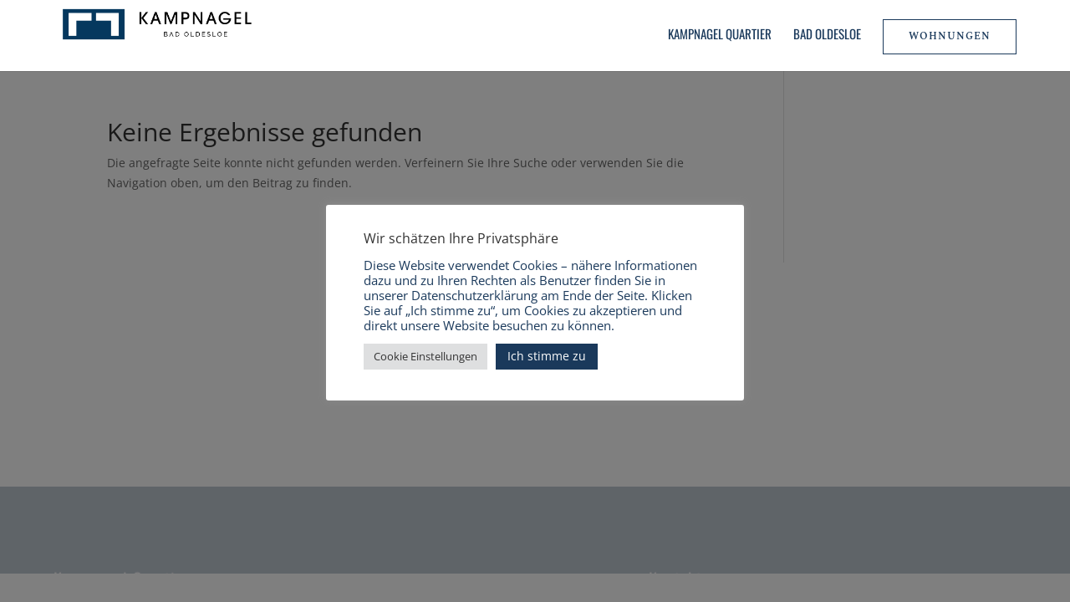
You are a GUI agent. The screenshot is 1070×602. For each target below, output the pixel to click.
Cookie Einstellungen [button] (425, 356)
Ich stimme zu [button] (546, 356)
